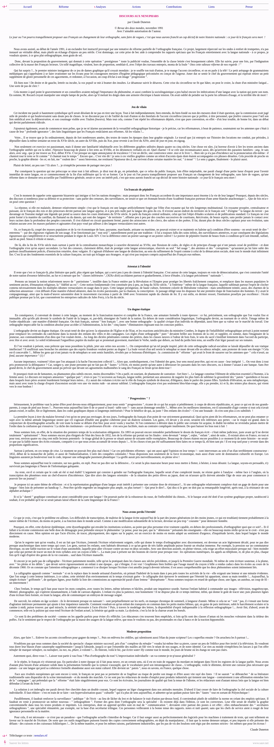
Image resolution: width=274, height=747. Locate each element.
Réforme (64, 6)
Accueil (27, 6)
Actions (136, 6)
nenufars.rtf (40, 735)
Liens (211, 6)
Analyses (101, 6)
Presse (249, 6)
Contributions (174, 6)
